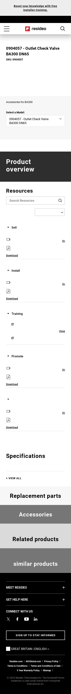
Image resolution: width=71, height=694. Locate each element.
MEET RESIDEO (22, 587)
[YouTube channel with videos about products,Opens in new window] (26, 619)
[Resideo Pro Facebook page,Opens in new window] (17, 619)
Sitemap (47, 670)
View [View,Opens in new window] (62, 331)
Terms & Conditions (17, 665)
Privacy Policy (51, 661)
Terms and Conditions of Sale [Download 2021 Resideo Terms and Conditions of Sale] (45, 665)
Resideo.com (16, 661)
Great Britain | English (36, 649)
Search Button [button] (62, 28)
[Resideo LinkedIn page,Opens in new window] (35, 619)
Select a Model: (15, 112)
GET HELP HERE (22, 599)
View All (15, 478)
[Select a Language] (50, 212)
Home (35, 29)
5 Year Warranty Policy (28, 670)
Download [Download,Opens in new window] (12, 255)
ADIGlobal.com (33, 661)
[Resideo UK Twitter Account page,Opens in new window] (8, 619)
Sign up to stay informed (35, 635)
